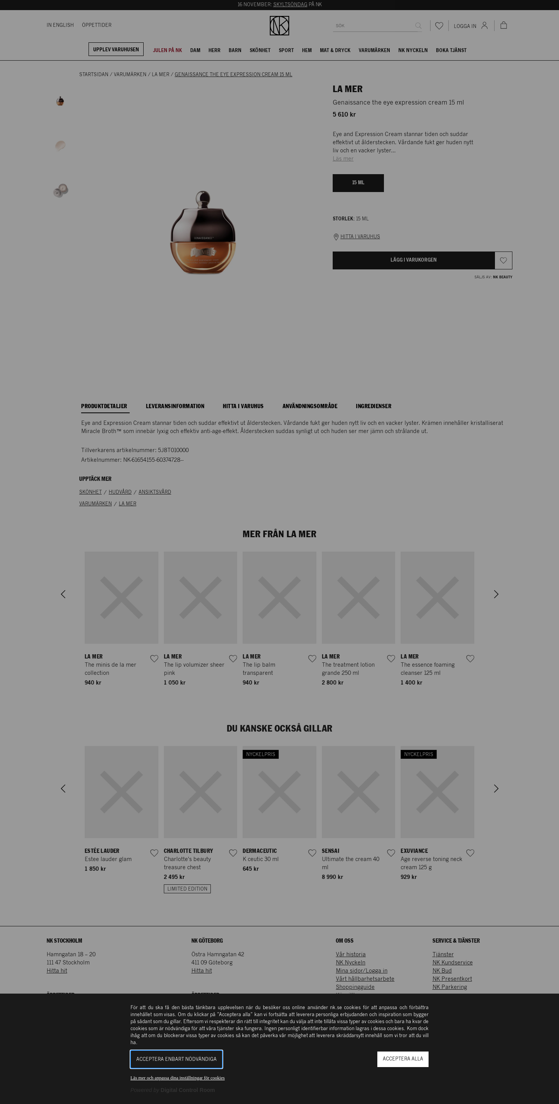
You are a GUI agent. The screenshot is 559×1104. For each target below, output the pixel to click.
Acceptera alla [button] (403, 1059)
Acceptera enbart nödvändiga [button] (176, 1059)
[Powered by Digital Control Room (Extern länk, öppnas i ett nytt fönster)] (172, 1090)
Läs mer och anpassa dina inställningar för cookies (177, 1078)
